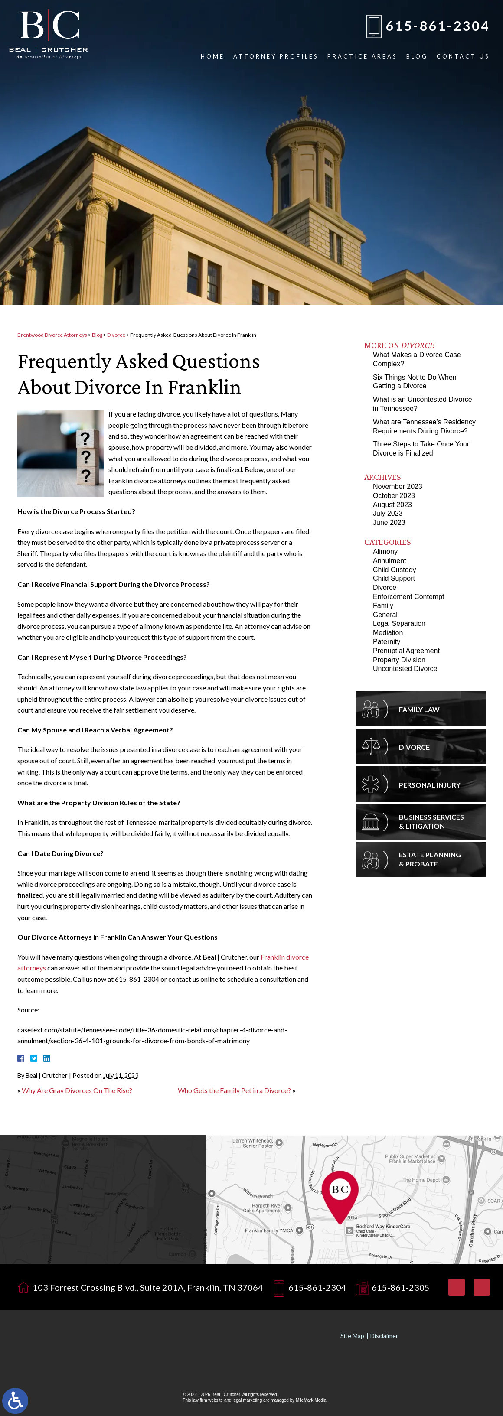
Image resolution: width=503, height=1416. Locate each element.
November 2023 (397, 486)
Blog (417, 56)
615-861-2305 (401, 1287)
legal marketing (247, 1400)
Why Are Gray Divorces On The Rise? (77, 1090)
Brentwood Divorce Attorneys (52, 335)
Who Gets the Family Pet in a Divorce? (234, 1090)
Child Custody (394, 569)
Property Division (399, 660)
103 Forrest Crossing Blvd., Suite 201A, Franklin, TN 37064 (148, 1287)
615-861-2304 (438, 25)
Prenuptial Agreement (406, 650)
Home (213, 56)
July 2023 (388, 513)
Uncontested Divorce (405, 668)
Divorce (116, 335)
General (385, 614)
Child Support (394, 578)
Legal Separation (399, 623)
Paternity (386, 641)
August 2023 (392, 504)
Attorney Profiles (276, 56)
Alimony (385, 551)
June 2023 (389, 522)
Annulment (389, 560)
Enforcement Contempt (408, 596)
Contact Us (463, 56)
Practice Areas (362, 56)
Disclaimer (384, 1335)
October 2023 (394, 495)
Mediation (388, 632)
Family (383, 605)
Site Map (352, 1335)
